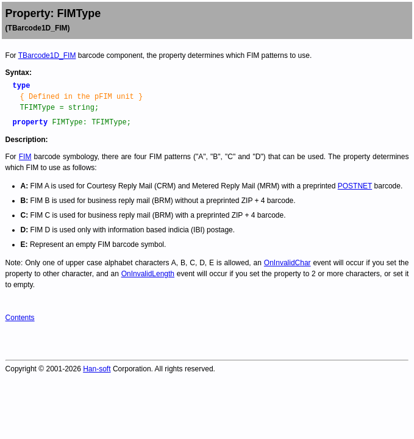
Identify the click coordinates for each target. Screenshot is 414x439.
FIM (25, 156)
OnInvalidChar (287, 263)
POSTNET (355, 186)
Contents (20, 317)
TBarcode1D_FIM (47, 55)
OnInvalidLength (147, 273)
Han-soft (96, 369)
